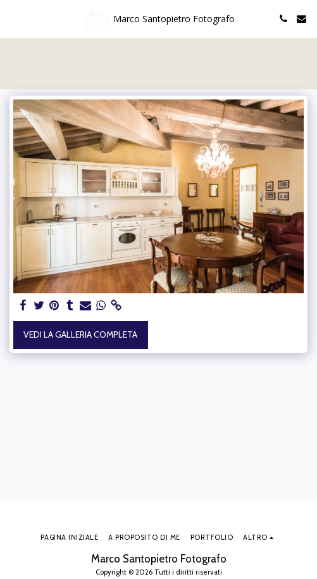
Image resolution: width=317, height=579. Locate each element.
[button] (14, 18)
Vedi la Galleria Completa (80, 334)
